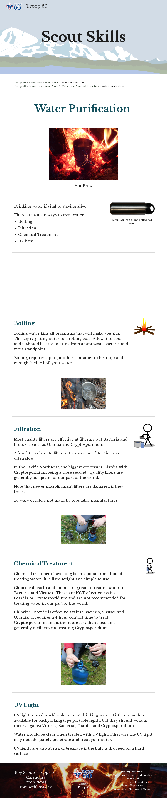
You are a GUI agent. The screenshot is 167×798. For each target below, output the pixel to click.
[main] (83, 37)
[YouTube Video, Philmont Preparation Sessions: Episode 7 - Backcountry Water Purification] (83, 283)
